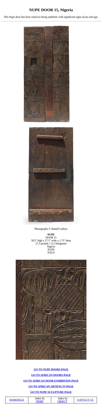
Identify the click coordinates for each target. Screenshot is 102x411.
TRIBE (39, 401)
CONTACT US (85, 400)
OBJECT (62, 401)
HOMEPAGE (17, 400)
